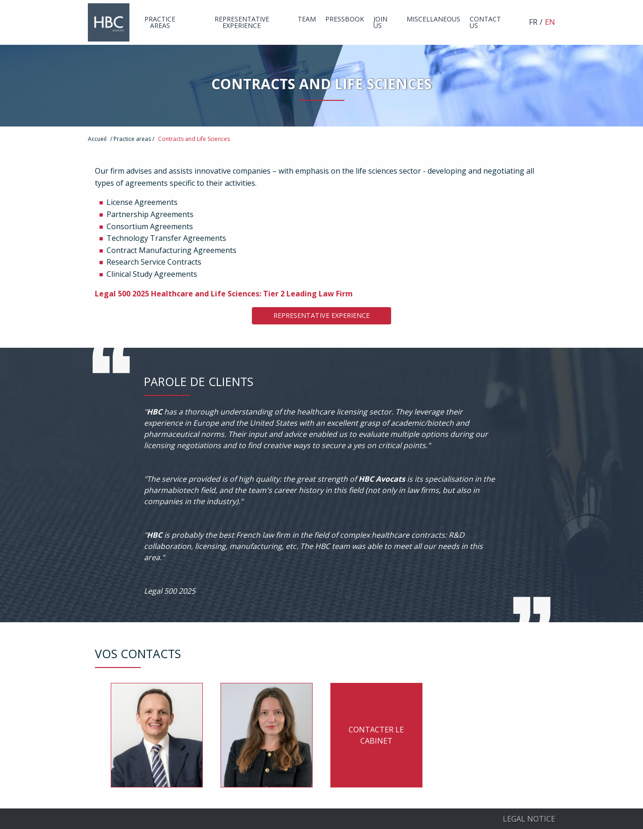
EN (550, 22)
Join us (380, 22)
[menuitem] (160, 22)
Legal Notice (529, 819)
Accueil (97, 139)
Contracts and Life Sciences (194, 139)
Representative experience (241, 22)
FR (533, 22)
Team (307, 18)
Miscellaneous (433, 18)
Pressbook (344, 18)
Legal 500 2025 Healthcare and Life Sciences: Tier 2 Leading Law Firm (224, 293)
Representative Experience (321, 315)
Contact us (485, 22)
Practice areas (159, 22)
